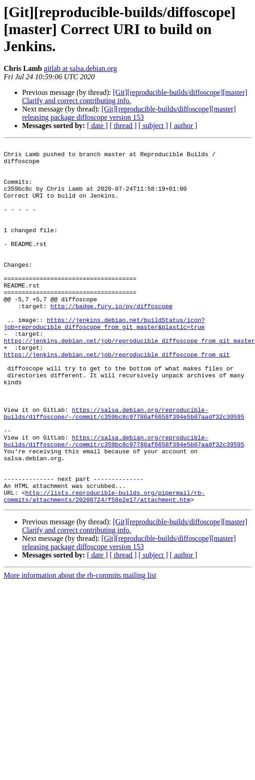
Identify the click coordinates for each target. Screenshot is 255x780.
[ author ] (183, 125)
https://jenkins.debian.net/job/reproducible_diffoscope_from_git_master (129, 380)
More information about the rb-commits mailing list (80, 647)
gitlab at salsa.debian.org (80, 68)
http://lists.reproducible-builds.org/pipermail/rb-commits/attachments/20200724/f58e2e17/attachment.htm (104, 567)
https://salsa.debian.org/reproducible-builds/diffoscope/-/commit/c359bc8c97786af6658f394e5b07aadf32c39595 (124, 467)
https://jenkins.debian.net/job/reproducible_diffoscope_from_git (117, 397)
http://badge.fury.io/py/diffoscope (111, 339)
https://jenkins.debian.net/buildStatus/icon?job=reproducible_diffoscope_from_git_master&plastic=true (104, 360)
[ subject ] (153, 125)
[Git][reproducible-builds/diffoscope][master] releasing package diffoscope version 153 (129, 113)
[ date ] (97, 125)
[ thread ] (123, 125)
